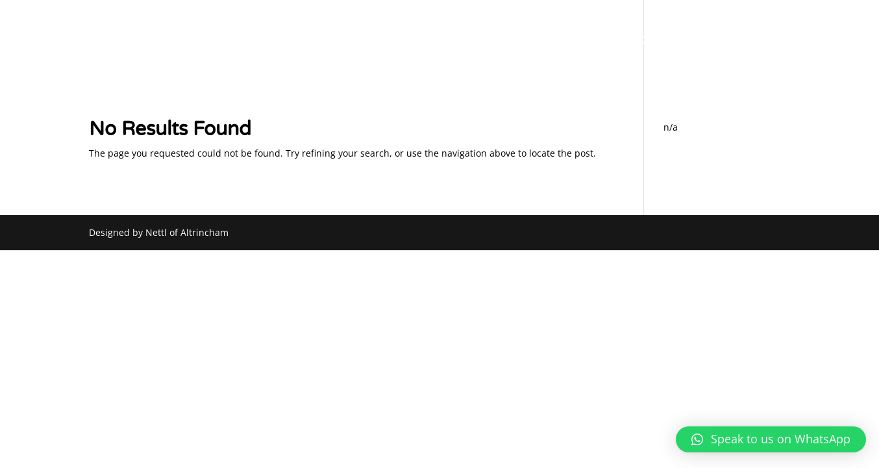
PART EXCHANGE (541, 41)
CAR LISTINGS (696, 41)
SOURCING (623, 41)
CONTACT (767, 41)
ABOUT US (461, 41)
